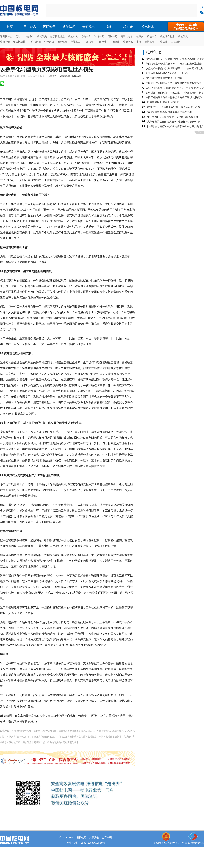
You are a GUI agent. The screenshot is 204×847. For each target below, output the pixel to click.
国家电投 (62, 41)
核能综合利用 (167, 36)
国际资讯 (49, 26)
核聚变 (139, 36)
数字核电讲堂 (57, 36)
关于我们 (94, 837)
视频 (108, 26)
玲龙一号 (99, 36)
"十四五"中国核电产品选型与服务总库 (185, 26)
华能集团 (75, 41)
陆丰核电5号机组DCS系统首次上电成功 (167, 73)
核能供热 (42, 36)
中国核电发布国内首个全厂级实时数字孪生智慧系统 (173, 83)
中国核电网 (80, 837)
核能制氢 (73, 36)
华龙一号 (86, 36)
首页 (10, 26)
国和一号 (112, 36)
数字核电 (76, 76)
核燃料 (30, 36)
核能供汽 (183, 36)
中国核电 (88, 41)
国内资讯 (29, 26)
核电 (20, 10)
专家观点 (88, 26)
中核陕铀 (162, 41)
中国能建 (115, 41)
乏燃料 (19, 36)
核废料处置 (19, 41)
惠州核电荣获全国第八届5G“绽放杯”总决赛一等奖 (174, 121)
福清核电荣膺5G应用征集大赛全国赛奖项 (169, 112)
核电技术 (148, 26)
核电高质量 (64, 76)
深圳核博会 (6, 36)
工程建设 (175, 41)
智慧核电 (149, 41)
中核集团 (49, 41)
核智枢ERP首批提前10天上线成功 (164, 78)
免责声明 (107, 837)
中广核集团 (35, 41)
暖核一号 (152, 36)
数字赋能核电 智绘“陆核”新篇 (163, 102)
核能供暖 (5, 41)
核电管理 (52, 76)
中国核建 (101, 41)
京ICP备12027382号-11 (166, 842)
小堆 (138, 41)
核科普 (128, 26)
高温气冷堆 (127, 36)
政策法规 (69, 26)
